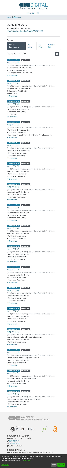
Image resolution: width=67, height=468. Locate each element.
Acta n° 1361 (13, 83)
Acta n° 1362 (13, 249)
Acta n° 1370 (13, 352)
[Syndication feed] (57, 54)
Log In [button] (29, 13)
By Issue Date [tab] (51, 46)
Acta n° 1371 (13, 373)
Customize (5, 465)
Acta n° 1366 (13, 332)
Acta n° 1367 (13, 311)
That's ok (61, 465)
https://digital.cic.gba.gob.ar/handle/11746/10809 (25, 31)
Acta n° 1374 (13, 187)
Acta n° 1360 (13, 62)
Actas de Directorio (14, 17)
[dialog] (33, 461)
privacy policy (26, 460)
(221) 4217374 (14, 441)
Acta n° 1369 (13, 290)
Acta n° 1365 (13, 125)
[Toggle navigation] (38, 13)
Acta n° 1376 (13, 394)
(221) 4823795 (14, 443)
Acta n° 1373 (13, 166)
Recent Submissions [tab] (14, 46)
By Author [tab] (30, 46)
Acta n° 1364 (13, 104)
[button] (12, 75)
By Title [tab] (40, 46)
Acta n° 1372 (13, 145)
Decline (53, 465)
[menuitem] (32, 13)
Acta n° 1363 (13, 228)
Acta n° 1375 (13, 207)
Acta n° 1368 (13, 269)
